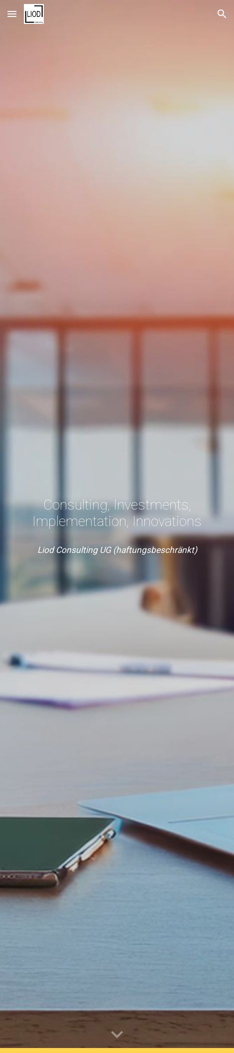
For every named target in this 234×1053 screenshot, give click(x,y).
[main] (117, 513)
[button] (12, 13)
